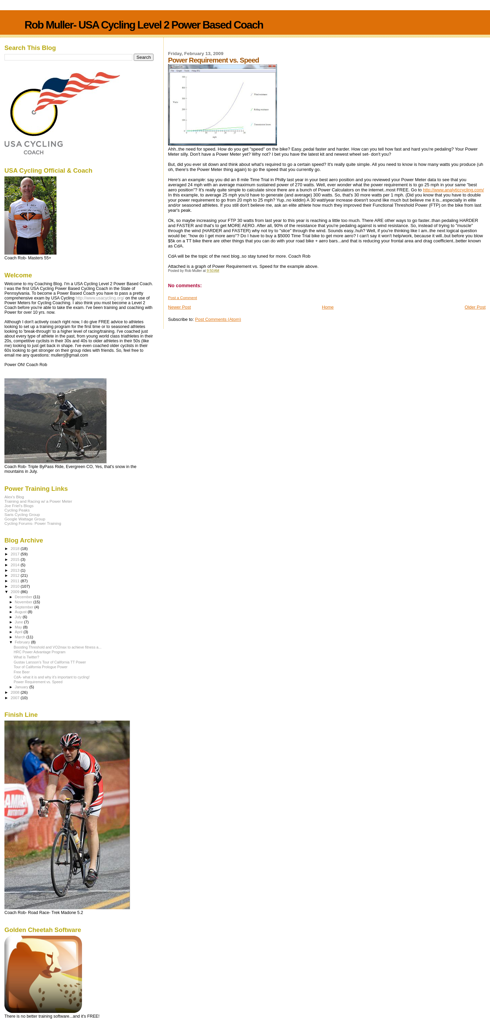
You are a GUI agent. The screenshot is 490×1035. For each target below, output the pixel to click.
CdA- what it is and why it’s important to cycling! (51, 677)
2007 (15, 697)
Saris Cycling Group (22, 514)
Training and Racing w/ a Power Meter (38, 501)
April (19, 632)
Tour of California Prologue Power (40, 667)
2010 (15, 586)
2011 (15, 581)
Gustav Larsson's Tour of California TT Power (50, 662)
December (24, 597)
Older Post (475, 307)
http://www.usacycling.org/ (100, 298)
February (23, 642)
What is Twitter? (26, 657)
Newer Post (179, 307)
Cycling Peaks (17, 510)
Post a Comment (182, 298)
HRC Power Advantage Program (39, 652)
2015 (15, 559)
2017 (15, 554)
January (22, 687)
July (19, 617)
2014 (15, 565)
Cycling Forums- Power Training (32, 523)
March (21, 637)
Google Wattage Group (24, 519)
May (19, 627)
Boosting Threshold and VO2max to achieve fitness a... (57, 647)
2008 (15, 692)
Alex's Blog (14, 497)
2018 (15, 548)
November (24, 602)
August (21, 612)
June (19, 622)
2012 (15, 575)
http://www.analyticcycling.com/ (453, 189)
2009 (15, 591)
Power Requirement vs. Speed (38, 682)
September (25, 607)
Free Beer (22, 672)
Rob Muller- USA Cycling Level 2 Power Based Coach (143, 25)
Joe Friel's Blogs (19, 505)
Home (328, 307)
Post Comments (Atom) (218, 319)
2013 (15, 570)
